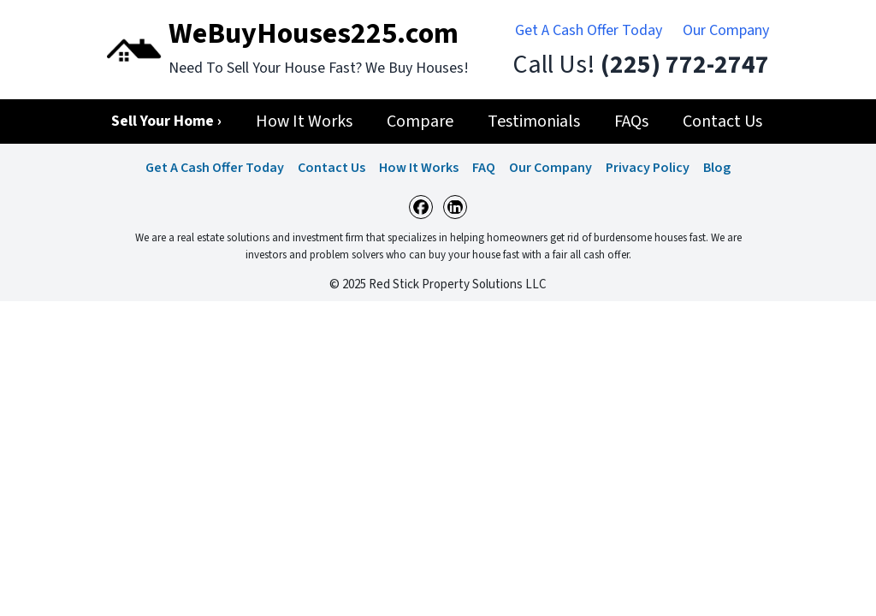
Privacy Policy (648, 167)
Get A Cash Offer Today (588, 30)
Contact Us (331, 167)
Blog (717, 167)
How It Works (419, 167)
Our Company (726, 30)
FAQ (483, 167)
